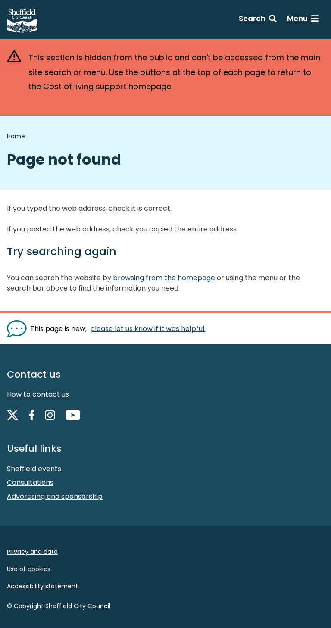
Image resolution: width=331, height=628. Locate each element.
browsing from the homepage (164, 278)
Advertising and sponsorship (55, 496)
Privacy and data (32, 551)
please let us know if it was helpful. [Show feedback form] (148, 329)
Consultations (30, 482)
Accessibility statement (42, 586)
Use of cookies (28, 569)
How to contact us (38, 394)
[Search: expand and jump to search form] (258, 20)
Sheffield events (34, 469)
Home (16, 136)
